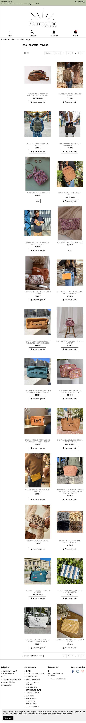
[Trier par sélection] (49, 53)
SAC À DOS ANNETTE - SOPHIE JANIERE (70, 194)
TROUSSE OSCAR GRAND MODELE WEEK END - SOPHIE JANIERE (37, 391)
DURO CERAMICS (32, 706)
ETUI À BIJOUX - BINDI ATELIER (37, 193)
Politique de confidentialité (12, 679)
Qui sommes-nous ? (10, 671)
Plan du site (7, 685)
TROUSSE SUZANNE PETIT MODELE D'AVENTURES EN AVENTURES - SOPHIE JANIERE (70, 491)
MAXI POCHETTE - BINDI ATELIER (69, 242)
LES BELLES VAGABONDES (31, 702)
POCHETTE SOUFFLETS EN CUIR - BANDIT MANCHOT (70, 293)
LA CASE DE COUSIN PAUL (35, 674)
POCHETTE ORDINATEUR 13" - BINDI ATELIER (70, 640)
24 (57, 53)
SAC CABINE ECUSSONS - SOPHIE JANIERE (37, 591)
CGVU (5, 676)
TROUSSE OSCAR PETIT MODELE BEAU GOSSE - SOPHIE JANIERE (37, 441)
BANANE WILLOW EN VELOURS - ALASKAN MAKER (38, 243)
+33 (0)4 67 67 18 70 (57, 679)
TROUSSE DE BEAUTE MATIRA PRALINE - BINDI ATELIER (69, 391)
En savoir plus (67, 714)
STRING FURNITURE (33, 690)
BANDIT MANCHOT (33, 679)
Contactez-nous (6, 1)
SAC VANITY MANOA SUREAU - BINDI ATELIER (70, 342)
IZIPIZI (28, 671)
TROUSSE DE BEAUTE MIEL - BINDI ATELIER (38, 293)
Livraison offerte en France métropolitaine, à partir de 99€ (20, 4)
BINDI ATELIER (31, 698)
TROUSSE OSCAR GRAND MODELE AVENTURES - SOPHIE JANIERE (37, 342)
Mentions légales (9, 682)
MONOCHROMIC (32, 676)
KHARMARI (30, 696)
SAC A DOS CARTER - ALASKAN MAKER (37, 144)
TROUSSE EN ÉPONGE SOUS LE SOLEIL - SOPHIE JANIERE (38, 640)
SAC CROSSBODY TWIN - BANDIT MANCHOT (37, 490)
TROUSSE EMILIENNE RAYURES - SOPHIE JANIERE (69, 591)
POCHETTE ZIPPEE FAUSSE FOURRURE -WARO (69, 542)
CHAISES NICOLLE (32, 693)
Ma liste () (80, 1)
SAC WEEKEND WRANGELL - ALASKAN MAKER (69, 144)
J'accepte (8, 718)
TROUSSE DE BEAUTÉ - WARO (37, 541)
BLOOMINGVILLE (32, 687)
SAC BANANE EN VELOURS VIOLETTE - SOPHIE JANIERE (38, 95)
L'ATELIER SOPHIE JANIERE (32, 683)
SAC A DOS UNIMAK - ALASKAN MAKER (70, 95)
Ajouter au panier (37, 102)
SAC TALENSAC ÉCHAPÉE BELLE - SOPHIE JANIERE (69, 441)
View (37, 201)
